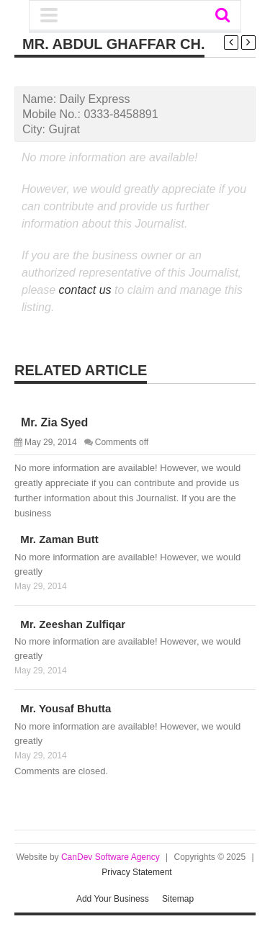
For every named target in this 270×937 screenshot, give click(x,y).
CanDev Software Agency (110, 857)
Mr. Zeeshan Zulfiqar (69, 624)
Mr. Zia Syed (51, 422)
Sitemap (178, 899)
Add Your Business (112, 899)
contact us (85, 290)
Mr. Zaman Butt (56, 539)
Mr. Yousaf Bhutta (62, 708)
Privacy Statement (136, 872)
